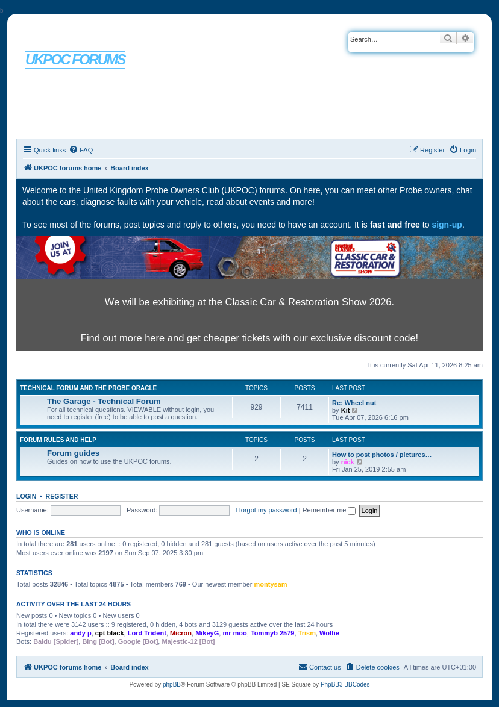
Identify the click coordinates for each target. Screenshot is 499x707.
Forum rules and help (58, 440)
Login (26, 496)
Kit (345, 410)
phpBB (172, 684)
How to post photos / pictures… (382, 454)
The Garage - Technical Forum (104, 401)
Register (62, 496)
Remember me (329, 510)
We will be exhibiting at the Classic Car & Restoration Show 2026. (249, 301)
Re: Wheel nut (354, 402)
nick (347, 462)
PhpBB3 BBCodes (345, 684)
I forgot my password (266, 510)
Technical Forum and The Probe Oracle (88, 388)
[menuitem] (81, 150)
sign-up (447, 224)
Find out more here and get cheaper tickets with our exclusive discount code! (249, 337)
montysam (270, 584)
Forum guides (73, 453)
